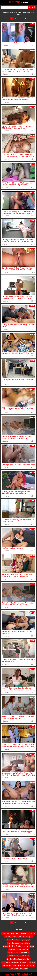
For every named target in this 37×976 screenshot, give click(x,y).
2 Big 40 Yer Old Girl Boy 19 (22, 936)
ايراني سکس (26, 940)
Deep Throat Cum (13, 940)
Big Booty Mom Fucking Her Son (18, 959)
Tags (12, 974)
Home (7, 974)
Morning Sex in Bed (9, 965)
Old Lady (8, 936)
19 (25, 19)
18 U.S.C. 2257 (27, 974)
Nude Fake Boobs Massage (18, 949)
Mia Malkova (25, 943)
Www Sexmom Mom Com (18, 968)
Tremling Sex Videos (28, 933)
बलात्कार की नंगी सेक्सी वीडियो (12, 946)
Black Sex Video (13, 943)
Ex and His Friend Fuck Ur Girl (18, 956)
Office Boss (31, 965)
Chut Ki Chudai (28, 946)
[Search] (14, 7)
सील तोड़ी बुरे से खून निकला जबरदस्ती (18, 952)
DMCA (17, 974)
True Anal (21, 965)
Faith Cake (31, 962)
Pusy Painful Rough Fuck (10, 933)
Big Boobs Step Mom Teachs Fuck (14, 962)
